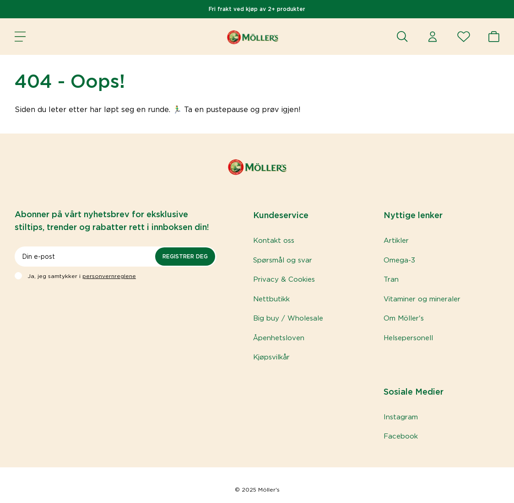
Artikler (396, 240)
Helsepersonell (408, 338)
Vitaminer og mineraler (422, 299)
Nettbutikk (271, 299)
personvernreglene (109, 276)
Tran (391, 279)
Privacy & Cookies (284, 279)
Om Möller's (404, 318)
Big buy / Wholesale (288, 318)
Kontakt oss (273, 240)
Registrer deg (185, 256)
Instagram (401, 417)
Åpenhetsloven (278, 338)
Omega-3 (399, 260)
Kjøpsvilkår (271, 357)
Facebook (401, 436)
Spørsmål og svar (282, 260)
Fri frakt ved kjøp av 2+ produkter (257, 8)
